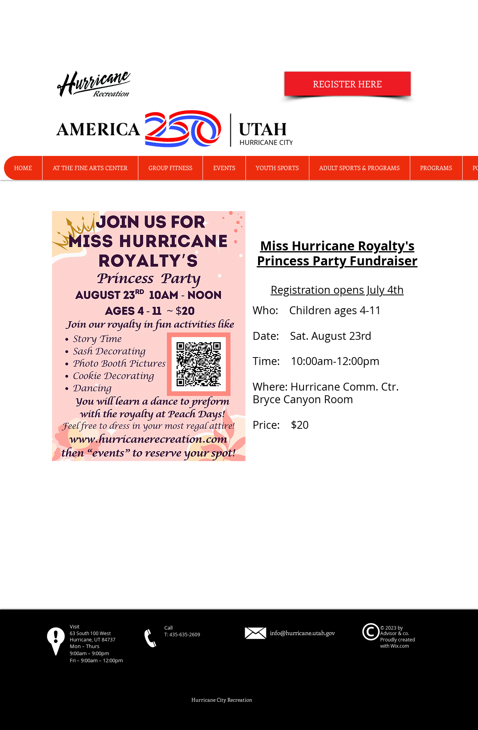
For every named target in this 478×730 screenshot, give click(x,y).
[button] (436, 168)
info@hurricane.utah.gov (302, 633)
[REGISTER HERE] (348, 84)
